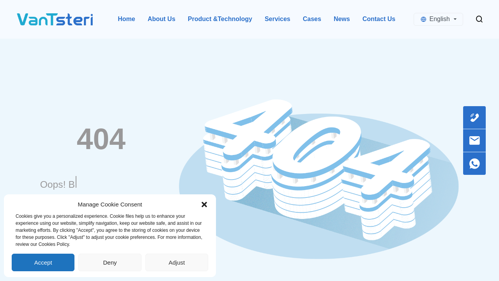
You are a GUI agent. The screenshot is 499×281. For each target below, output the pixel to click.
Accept (43, 262)
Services (277, 19)
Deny (110, 262)
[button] (204, 204)
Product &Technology (220, 19)
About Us (161, 19)
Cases (312, 19)
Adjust (176, 262)
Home (126, 19)
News (342, 19)
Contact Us (379, 19)
